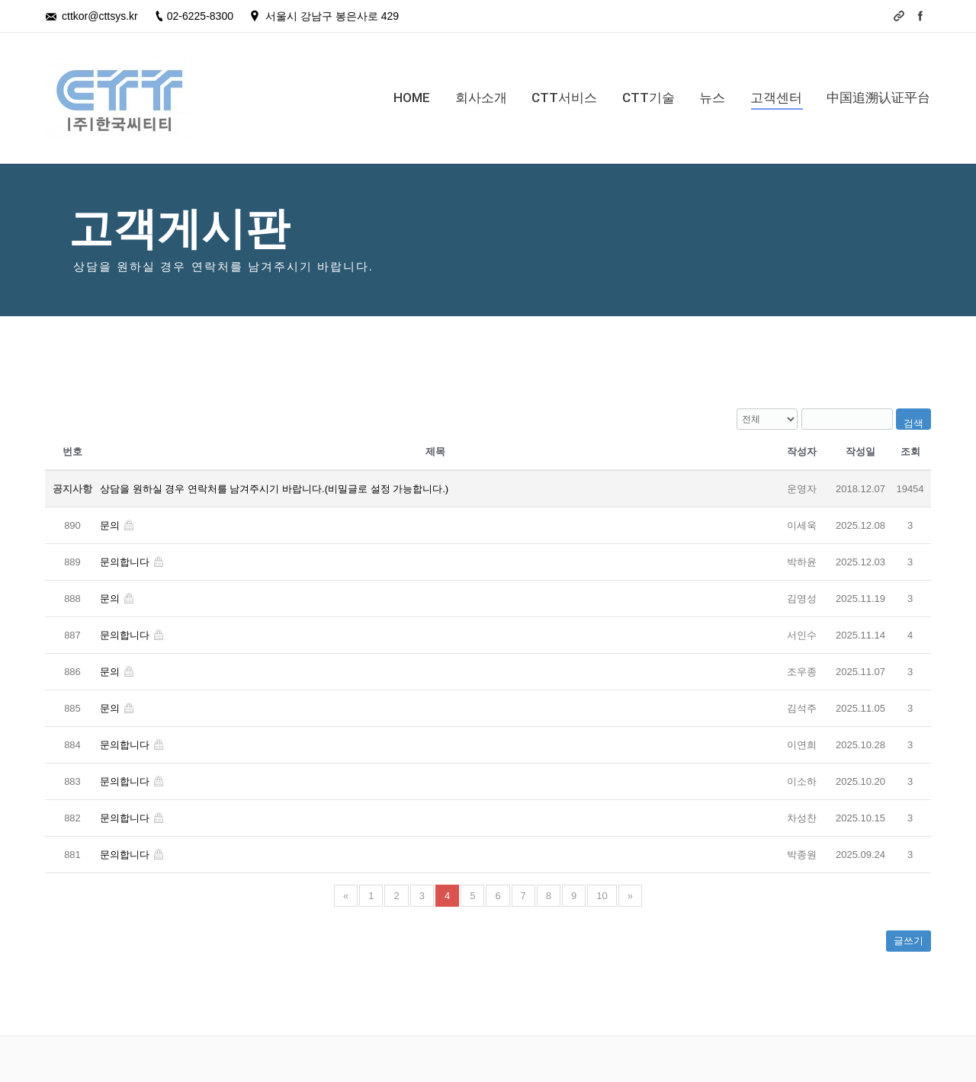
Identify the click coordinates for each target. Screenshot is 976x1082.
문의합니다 (132, 562)
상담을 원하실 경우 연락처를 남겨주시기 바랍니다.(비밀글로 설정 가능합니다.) (274, 489)
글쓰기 (908, 940)
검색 (913, 423)
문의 (117, 525)
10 (601, 895)
